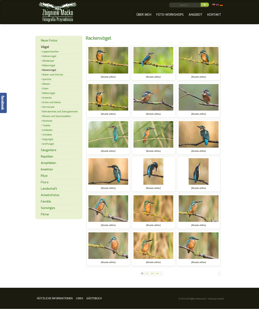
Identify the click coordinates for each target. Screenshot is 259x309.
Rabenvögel (48, 65)
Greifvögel (48, 144)
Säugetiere (48, 150)
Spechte (46, 79)
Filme (45, 214)
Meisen (46, 84)
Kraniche (47, 97)
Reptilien (47, 156)
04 (157, 273)
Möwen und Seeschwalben (56, 116)
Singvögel (47, 139)
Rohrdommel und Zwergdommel (60, 111)
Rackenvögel (49, 70)
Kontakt (214, 15)
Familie (46, 201)
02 (147, 273)
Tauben (46, 125)
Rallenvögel (48, 93)
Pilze (44, 176)
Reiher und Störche (52, 74)
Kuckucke (47, 120)
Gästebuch (94, 301)
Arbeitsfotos (50, 195)
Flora (44, 182)
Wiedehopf (48, 60)
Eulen (45, 88)
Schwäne (47, 134)
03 (152, 273)
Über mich (143, 15)
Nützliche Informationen (55, 301)
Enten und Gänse (51, 102)
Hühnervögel (49, 56)
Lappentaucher (50, 51)
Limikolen (47, 130)
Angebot (195, 15)
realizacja (216, 301)
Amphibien (48, 163)
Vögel (45, 47)
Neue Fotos (49, 40)
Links (79, 301)
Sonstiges (48, 208)
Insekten (47, 169)
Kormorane (48, 107)
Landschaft (49, 189)
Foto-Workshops (170, 15)
